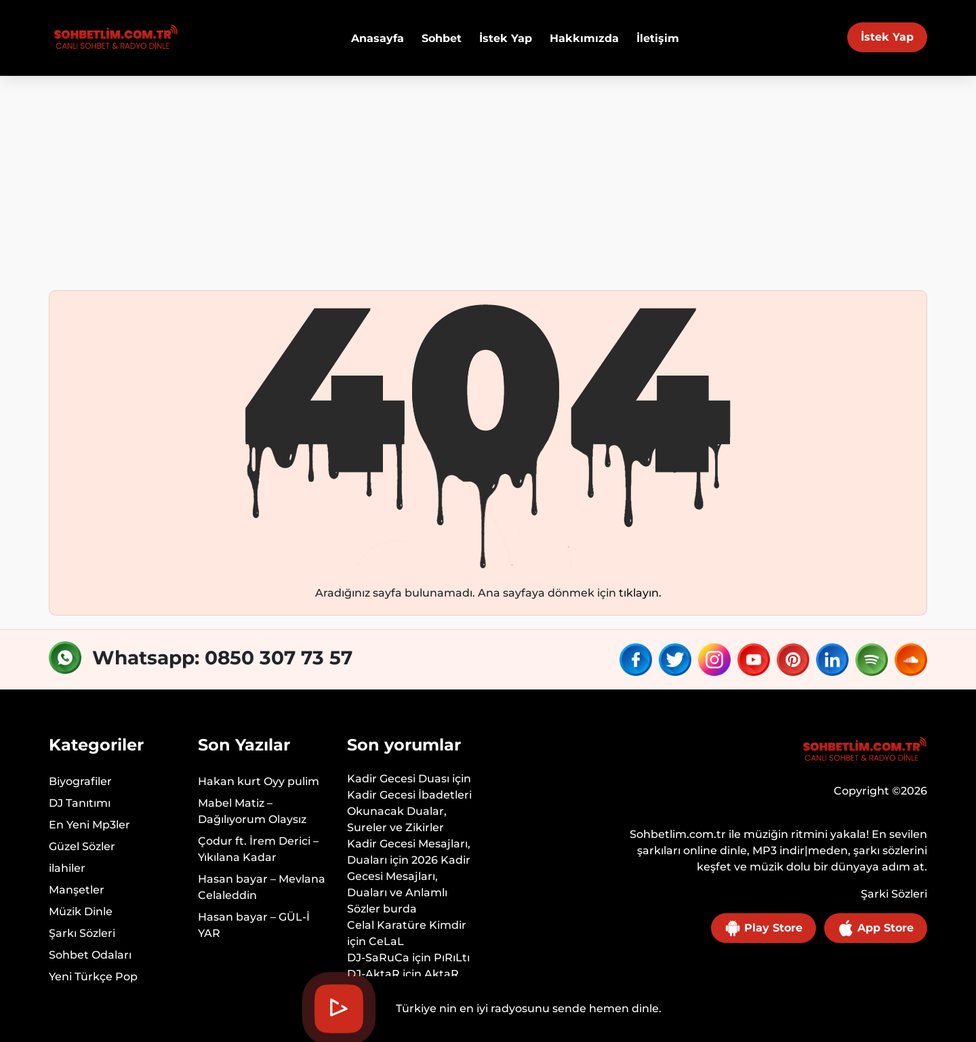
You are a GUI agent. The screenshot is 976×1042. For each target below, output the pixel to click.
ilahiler (67, 868)
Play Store (763, 928)
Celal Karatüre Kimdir (406, 925)
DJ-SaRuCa (378, 957)
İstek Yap (887, 37)
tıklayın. (640, 592)
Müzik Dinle (81, 911)
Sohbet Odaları (90, 954)
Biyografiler (80, 781)
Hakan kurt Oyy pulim (258, 781)
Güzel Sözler (82, 846)
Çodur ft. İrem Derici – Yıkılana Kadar (258, 849)
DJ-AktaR (373, 973)
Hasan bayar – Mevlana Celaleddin (261, 887)
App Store (876, 928)
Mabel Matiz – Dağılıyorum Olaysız (252, 811)
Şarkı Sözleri (82, 933)
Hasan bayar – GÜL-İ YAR (254, 925)
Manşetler (76, 889)
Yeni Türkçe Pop (93, 976)
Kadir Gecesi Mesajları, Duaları (408, 851)
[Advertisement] (488, 178)
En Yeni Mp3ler (89, 824)
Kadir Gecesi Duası (398, 778)
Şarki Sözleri (894, 893)
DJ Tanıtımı (79, 803)
